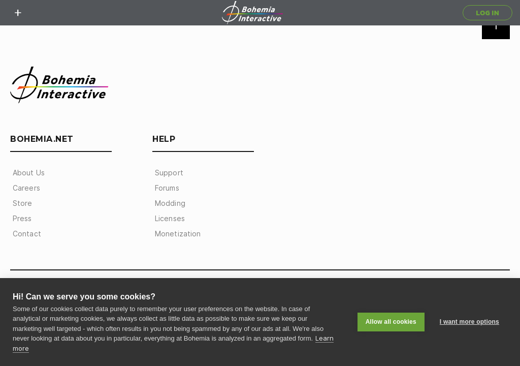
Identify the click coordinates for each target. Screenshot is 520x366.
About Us (29, 173)
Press (22, 219)
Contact (27, 234)
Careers (26, 188)
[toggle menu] (18, 13)
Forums (167, 188)
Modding (170, 203)
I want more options (469, 321)
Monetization (178, 234)
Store (22, 203)
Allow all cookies (391, 321)
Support (169, 173)
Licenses (170, 219)
